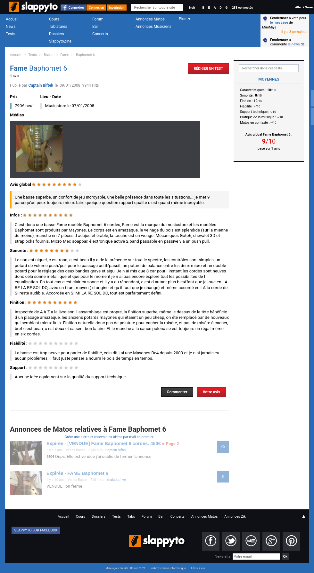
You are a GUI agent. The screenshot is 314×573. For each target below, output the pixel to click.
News (10, 26)
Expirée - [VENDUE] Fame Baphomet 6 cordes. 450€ (103, 443)
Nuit (192, 7)
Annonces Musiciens (153, 26)
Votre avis (211, 392)
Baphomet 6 (85, 55)
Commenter (177, 392)
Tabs (131, 516)
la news (294, 44)
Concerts (100, 34)
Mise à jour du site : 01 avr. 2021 (125, 568)
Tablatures (58, 26)
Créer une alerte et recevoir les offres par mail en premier (109, 437)
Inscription (116, 7)
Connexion (76, 7)
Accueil (12, 19)
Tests (10, 34)
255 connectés (242, 7)
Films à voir (198, 568)
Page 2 (170, 443)
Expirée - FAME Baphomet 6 (77, 473)
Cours (54, 19)
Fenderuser (279, 18)
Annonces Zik (235, 516)
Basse (49, 55)
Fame (64, 55)
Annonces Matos (150, 19)
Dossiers (56, 34)
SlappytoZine (60, 41)
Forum (97, 19)
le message (279, 22)
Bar (95, 26)
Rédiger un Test (208, 69)
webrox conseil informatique (168, 568)
